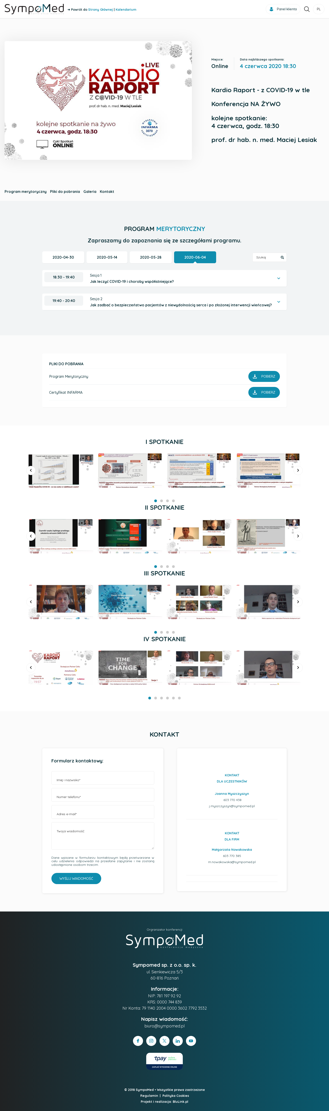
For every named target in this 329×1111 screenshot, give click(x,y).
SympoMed (145, 1090)
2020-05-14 (107, 257)
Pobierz (264, 376)
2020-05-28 (151, 257)
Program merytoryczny (26, 191)
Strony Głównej (100, 10)
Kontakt (107, 191)
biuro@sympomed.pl (164, 1026)
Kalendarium (126, 10)
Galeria (89, 191)
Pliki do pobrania (65, 191)
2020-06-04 (195, 257)
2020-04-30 (63, 257)
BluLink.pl (180, 1102)
